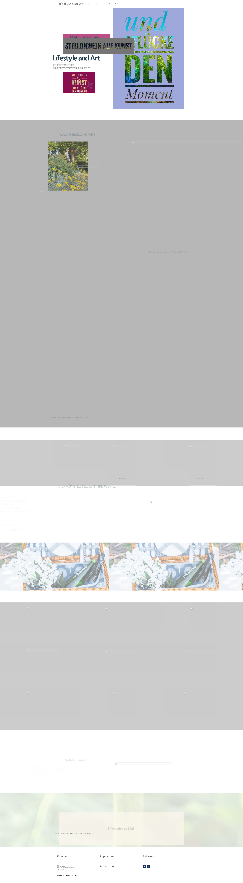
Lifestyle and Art (70, 4)
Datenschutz (107, 866)
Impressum (107, 856)
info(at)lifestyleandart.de (67, 875)
